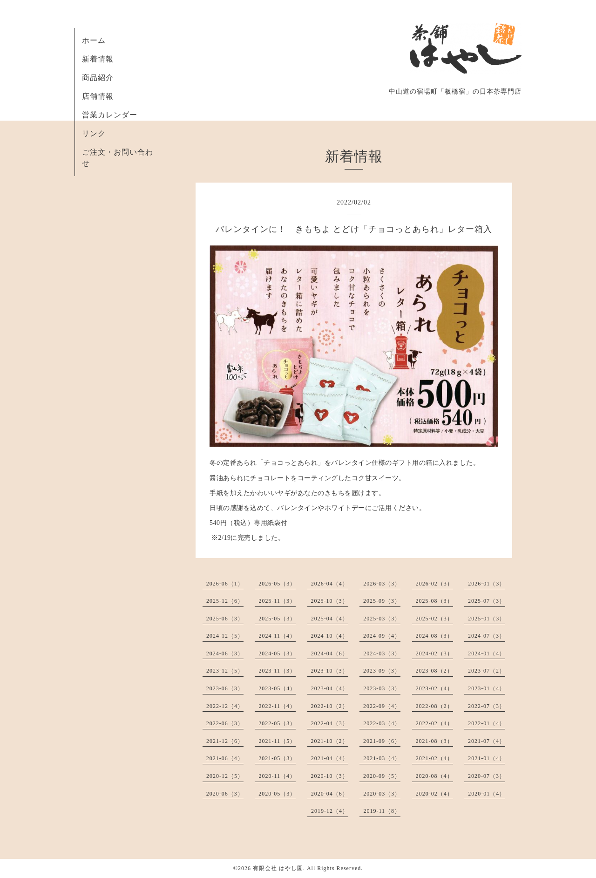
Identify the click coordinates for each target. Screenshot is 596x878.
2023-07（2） (486, 670)
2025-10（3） (329, 601)
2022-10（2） (329, 706)
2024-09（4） (381, 636)
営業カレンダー (109, 115)
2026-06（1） (225, 583)
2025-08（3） (434, 601)
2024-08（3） (434, 636)
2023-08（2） (434, 670)
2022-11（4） (277, 706)
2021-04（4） (329, 758)
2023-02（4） (434, 688)
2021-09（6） (381, 741)
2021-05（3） (277, 758)
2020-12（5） (225, 776)
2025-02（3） (434, 618)
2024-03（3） (381, 653)
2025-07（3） (486, 601)
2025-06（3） (225, 618)
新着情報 (98, 59)
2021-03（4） (381, 758)
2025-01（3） (486, 618)
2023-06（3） (225, 688)
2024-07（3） (486, 636)
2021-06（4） (225, 758)
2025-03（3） (381, 618)
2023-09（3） (381, 670)
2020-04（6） (329, 793)
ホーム (94, 40)
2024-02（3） (434, 653)
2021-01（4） (486, 758)
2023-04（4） (329, 688)
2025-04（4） (329, 618)
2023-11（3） (277, 670)
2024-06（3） (225, 653)
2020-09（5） (381, 776)
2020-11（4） (277, 776)
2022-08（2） (434, 706)
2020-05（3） (277, 793)
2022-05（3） (277, 723)
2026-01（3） (486, 583)
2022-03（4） (381, 723)
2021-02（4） (434, 758)
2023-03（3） (381, 688)
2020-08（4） (434, 776)
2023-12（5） (225, 670)
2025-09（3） (381, 601)
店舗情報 (98, 96)
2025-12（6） (225, 601)
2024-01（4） (486, 653)
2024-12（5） (225, 636)
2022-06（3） (225, 723)
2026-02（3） (434, 583)
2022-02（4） (434, 723)
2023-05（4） (277, 688)
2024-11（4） (277, 636)
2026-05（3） (277, 583)
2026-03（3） (381, 583)
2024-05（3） (277, 653)
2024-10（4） (329, 636)
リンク (94, 133)
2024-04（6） (329, 653)
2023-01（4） (486, 688)
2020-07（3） (486, 776)
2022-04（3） (329, 723)
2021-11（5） (277, 741)
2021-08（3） (434, 741)
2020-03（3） (381, 793)
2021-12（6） (225, 741)
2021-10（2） (329, 741)
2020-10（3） (329, 776)
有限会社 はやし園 (278, 868)
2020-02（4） (434, 793)
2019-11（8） (381, 811)
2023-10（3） (329, 670)
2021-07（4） (486, 741)
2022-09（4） (381, 706)
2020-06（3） (225, 793)
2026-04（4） (329, 583)
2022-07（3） (486, 706)
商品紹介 (98, 78)
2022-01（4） (486, 723)
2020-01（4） (486, 793)
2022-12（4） (225, 706)
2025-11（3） (277, 601)
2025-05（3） (277, 618)
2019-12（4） (329, 811)
